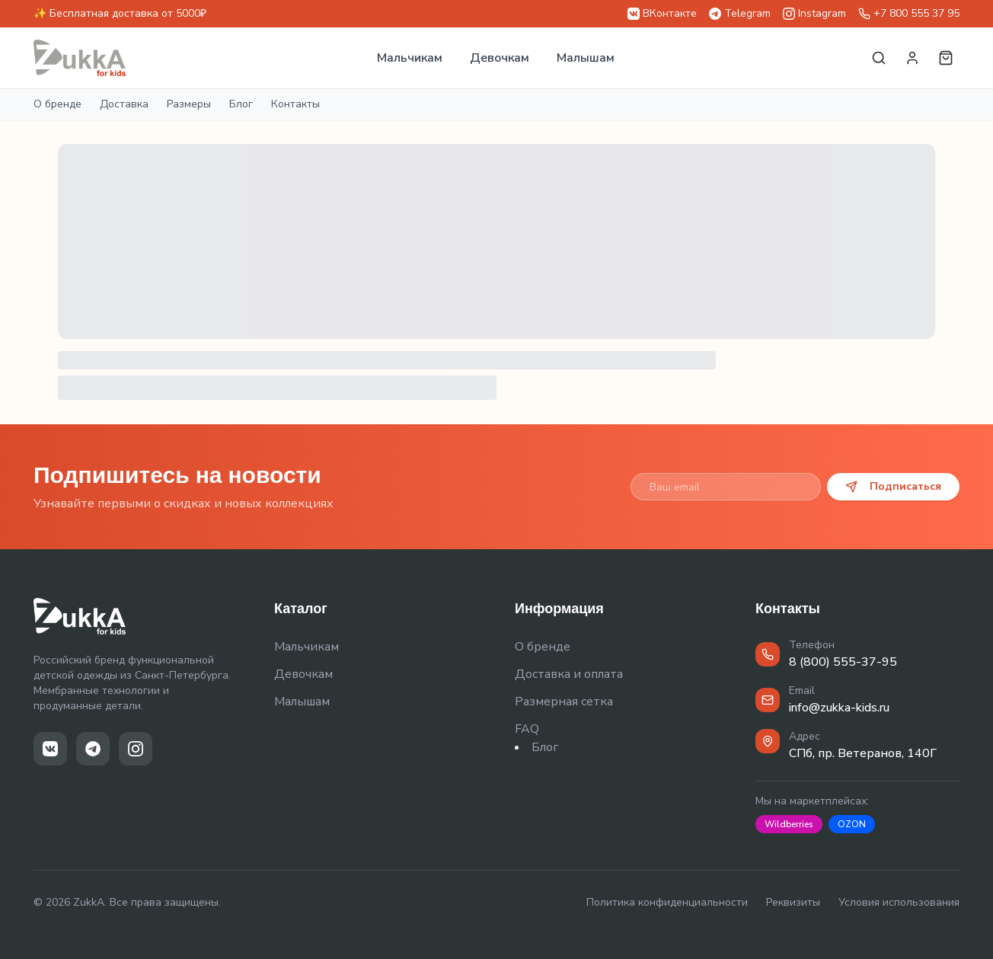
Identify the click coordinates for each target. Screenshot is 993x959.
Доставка (124, 104)
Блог (241, 104)
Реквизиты (793, 902)
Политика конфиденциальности (667, 902)
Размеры (189, 104)
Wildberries (789, 824)
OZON (852, 824)
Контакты (295, 104)
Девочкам (499, 58)
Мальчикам (409, 58)
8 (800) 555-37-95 (843, 662)
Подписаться (893, 486)
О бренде (57, 104)
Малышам (586, 58)
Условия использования (898, 902)
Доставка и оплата (569, 674)
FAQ (527, 729)
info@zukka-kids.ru (839, 707)
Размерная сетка (564, 701)
